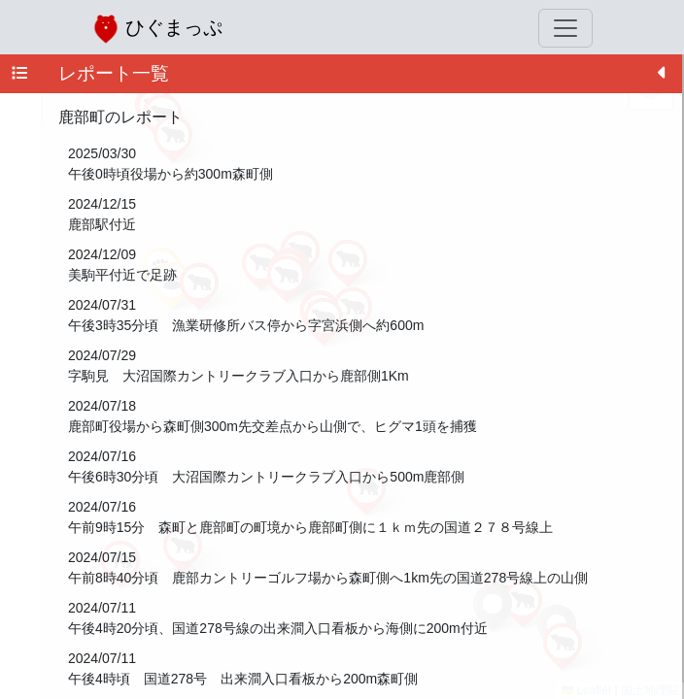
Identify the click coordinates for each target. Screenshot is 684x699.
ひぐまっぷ (156, 29)
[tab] (19, 73)
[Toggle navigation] (565, 28)
